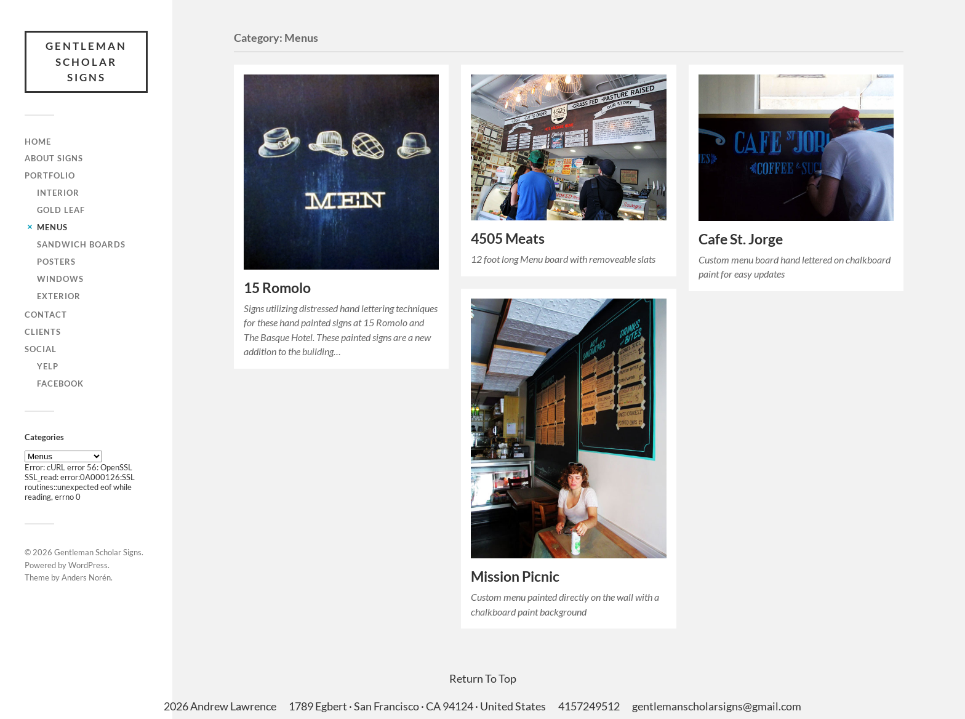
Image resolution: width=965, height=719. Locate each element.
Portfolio (50, 175)
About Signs (54, 158)
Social (41, 349)
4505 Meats (508, 238)
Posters (56, 262)
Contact (46, 314)
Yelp (47, 366)
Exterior (59, 296)
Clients (43, 332)
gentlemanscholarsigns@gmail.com (716, 706)
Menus (52, 227)
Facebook (60, 383)
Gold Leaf (61, 210)
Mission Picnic (515, 576)
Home (38, 142)
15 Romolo (277, 287)
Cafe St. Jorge (741, 239)
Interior (58, 193)
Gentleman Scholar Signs (86, 61)
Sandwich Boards (81, 244)
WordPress (88, 565)
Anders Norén (86, 577)
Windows (60, 279)
